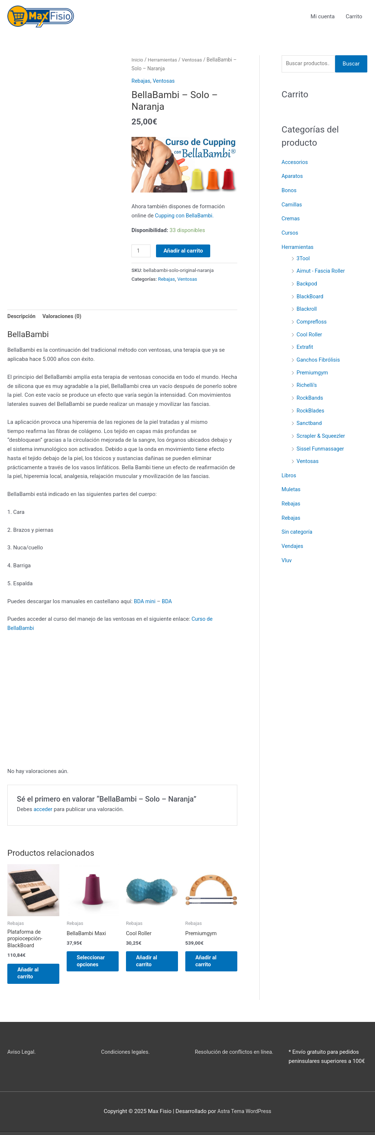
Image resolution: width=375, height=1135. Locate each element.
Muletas (291, 482)
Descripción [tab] (22, 317)
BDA (168, 602)
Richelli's (307, 380)
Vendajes (293, 537)
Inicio (137, 60)
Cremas (291, 218)
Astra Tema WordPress (244, 1115)
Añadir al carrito (184, 250)
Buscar (351, 64)
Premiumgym (313, 368)
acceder (43, 810)
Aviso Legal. (22, 1055)
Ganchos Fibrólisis (319, 355)
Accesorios (295, 163)
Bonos (289, 190)
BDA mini (145, 602)
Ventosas (193, 60)
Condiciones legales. (126, 1055)
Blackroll (307, 306)
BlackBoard (310, 294)
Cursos (290, 232)
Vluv (287, 551)
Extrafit (305, 343)
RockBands (310, 392)
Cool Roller (310, 331)
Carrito (354, 16)
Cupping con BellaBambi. (185, 216)
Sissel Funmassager (321, 442)
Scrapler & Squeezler (322, 430)
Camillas (292, 204)
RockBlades (311, 405)
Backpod (307, 282)
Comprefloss (312, 319)
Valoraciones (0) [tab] (64, 317)
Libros (289, 468)
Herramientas (163, 60)
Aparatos (293, 176)
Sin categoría (297, 523)
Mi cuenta (323, 16)
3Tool (303, 257)
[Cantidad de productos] (141, 251)
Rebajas (141, 81)
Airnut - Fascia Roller (322, 269)
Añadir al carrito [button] (33, 976)
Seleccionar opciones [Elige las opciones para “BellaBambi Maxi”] (95, 963)
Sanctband (310, 417)
